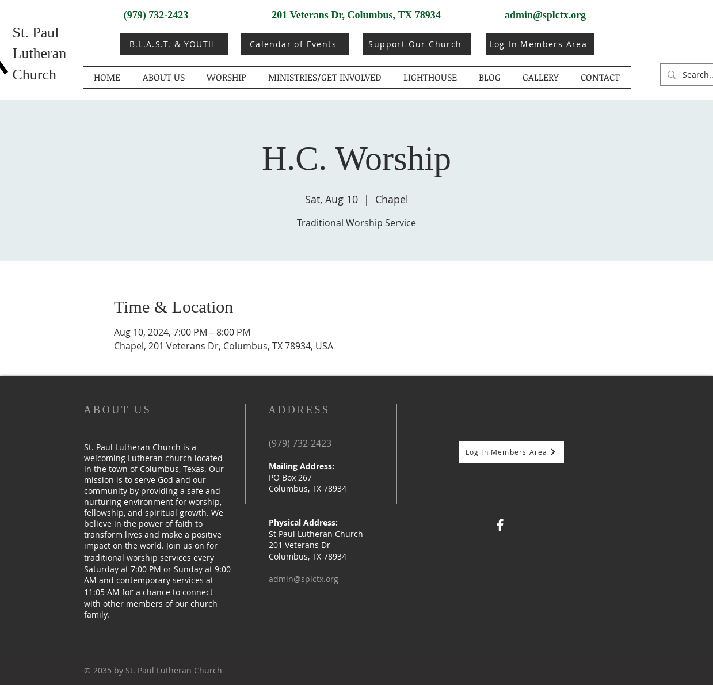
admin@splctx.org (545, 15)
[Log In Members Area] (540, 44)
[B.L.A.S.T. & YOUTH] (174, 44)
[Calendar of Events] (295, 44)
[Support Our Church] (417, 44)
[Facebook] (500, 525)
